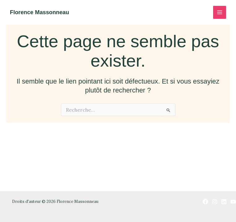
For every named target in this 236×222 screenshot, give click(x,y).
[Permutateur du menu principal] (219, 12)
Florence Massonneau (39, 12)
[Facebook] (205, 201)
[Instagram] (214, 201)
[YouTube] (233, 201)
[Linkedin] (224, 201)
